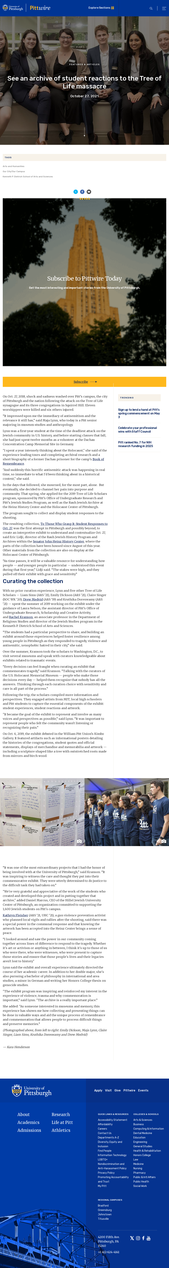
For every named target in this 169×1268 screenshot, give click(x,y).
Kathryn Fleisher (15, 915)
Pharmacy (139, 1172)
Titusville (103, 1218)
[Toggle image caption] (80, 841)
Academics (28, 1122)
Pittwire (129, 1090)
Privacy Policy (106, 1172)
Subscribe (81, 382)
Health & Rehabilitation (147, 1150)
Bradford (103, 1205)
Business (138, 1124)
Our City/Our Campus (14, 171)
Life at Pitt (62, 1122)
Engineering (140, 1142)
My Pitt (102, 1186)
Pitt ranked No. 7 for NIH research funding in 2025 (135, 444)
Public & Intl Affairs (144, 1177)
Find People (105, 1150)
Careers (102, 1128)
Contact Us (105, 1133)
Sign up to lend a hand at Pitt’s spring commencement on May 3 (139, 413)
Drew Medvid (33, 599)
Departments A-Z (108, 1137)
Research (61, 1114)
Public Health (141, 1181)
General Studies (142, 1146)
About (23, 1114)
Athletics (61, 1130)
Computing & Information (148, 1128)
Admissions (29, 1130)
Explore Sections (99, 7)
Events (143, 1090)
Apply (98, 1090)
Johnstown (105, 1214)
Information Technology (112, 1155)
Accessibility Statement (112, 1120)
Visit (108, 1090)
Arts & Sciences (142, 1120)
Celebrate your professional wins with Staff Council (137, 429)
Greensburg (105, 1210)
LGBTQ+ (103, 1159)
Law (135, 1159)
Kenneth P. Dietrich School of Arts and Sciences (28, 176)
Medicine (138, 1164)
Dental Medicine (142, 1133)
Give (117, 1090)
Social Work (140, 1186)
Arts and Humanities (13, 166)
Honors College (142, 1155)
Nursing (137, 1168)
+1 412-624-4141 (108, 1252)
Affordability (105, 1124)
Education (139, 1137)
